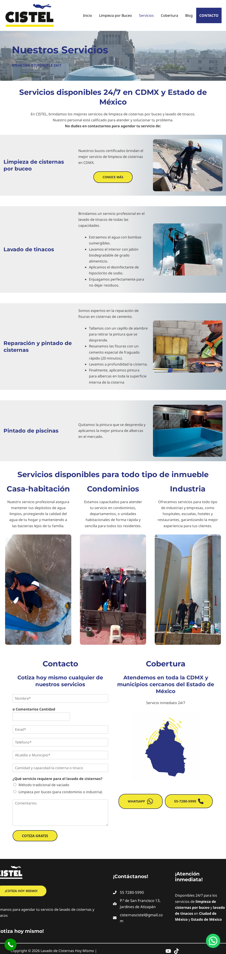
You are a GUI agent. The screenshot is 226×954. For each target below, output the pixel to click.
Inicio (87, 15)
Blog (189, 15)
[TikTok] (176, 951)
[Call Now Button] (10, 945)
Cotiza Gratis (35, 835)
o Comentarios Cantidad (34, 709)
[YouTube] (168, 951)
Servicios (146, 15)
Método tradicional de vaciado (44, 784)
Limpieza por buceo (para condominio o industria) (60, 791)
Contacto (208, 15)
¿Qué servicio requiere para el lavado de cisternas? (57, 778)
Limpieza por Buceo (115, 15)
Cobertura (169, 15)
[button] (113, 177)
